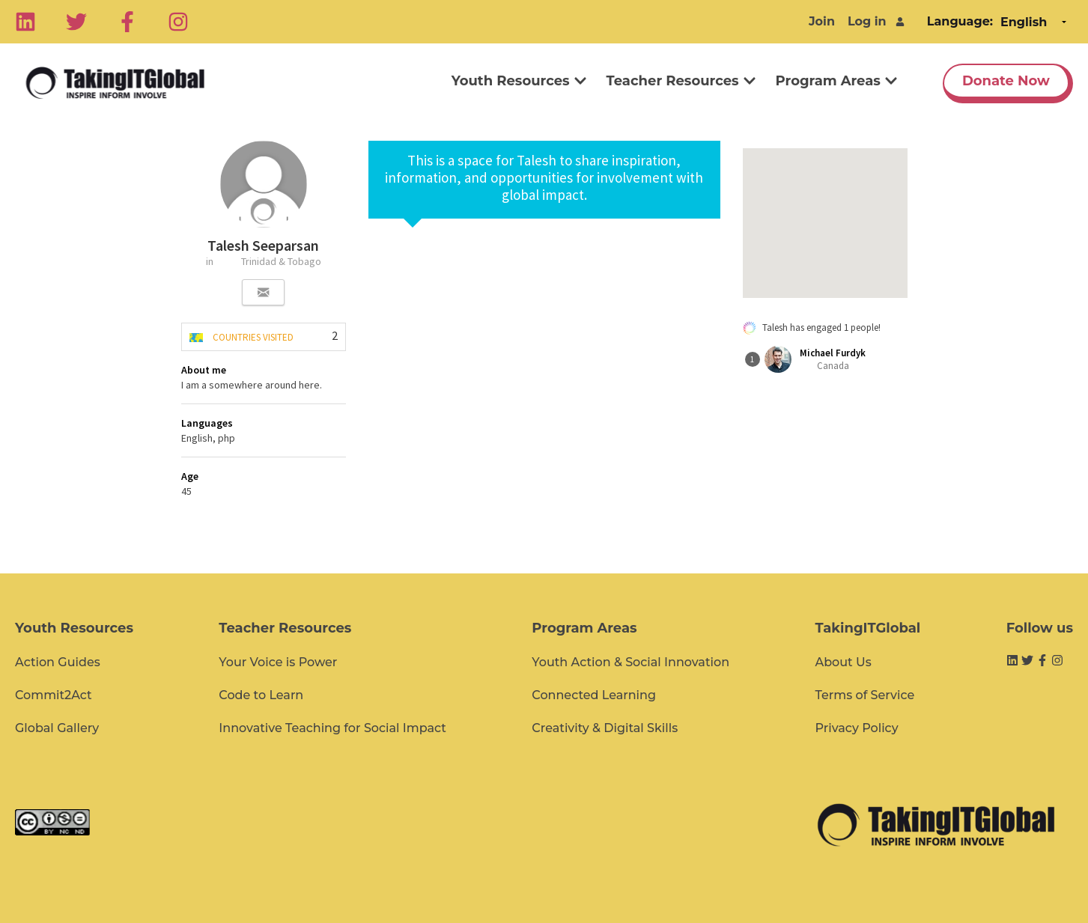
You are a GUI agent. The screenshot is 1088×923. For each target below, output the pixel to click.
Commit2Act (53, 695)
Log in (867, 21)
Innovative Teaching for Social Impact (332, 728)
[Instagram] (178, 21)
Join (822, 21)
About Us (843, 662)
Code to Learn (261, 695)
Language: (960, 21)
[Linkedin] (25, 21)
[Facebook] (127, 21)
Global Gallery (57, 728)
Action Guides (57, 662)
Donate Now (1006, 81)
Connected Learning (594, 695)
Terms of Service (864, 695)
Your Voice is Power (278, 662)
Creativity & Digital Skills (605, 728)
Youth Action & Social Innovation (630, 662)
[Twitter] (76, 21)
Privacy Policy (856, 728)
